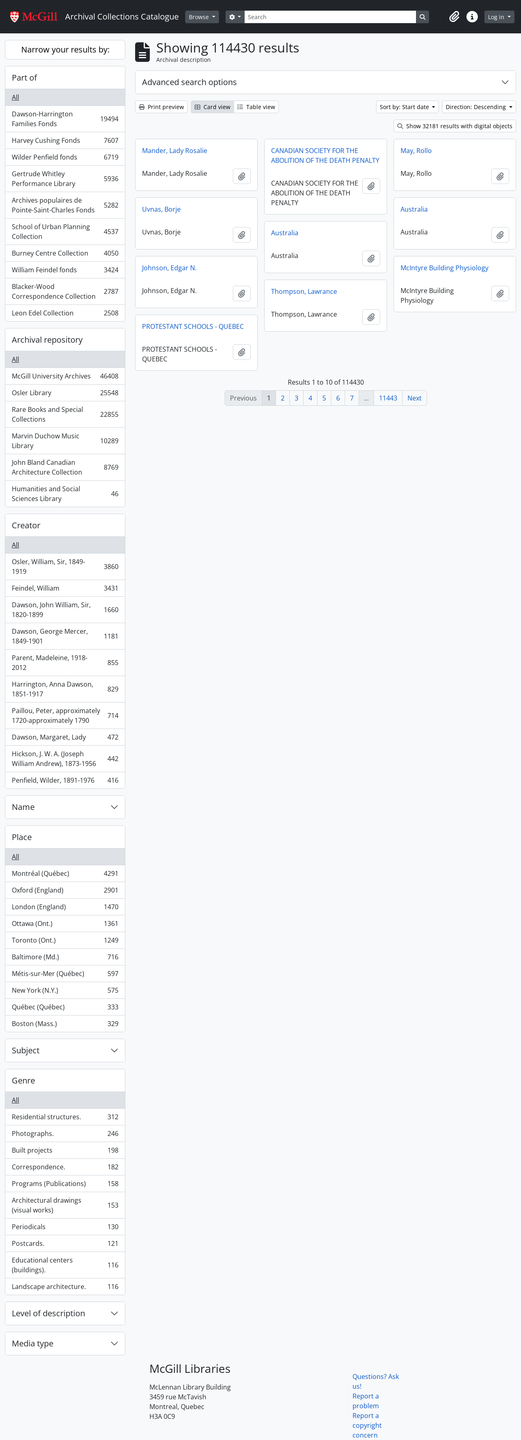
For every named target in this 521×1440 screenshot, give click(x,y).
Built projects (64, 1152)
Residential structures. (64, 1118)
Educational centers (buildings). (64, 1265)
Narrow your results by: (65, 49)
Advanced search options (189, 82)
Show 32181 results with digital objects (454, 126)
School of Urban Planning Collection (64, 231)
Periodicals (64, 1228)
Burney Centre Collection (64, 255)
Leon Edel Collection (64, 314)
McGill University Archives (64, 378)
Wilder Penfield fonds (64, 159)
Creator (26, 525)
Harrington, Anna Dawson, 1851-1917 (64, 689)
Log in (497, 17)
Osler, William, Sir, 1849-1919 (64, 566)
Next (414, 398)
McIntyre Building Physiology (444, 267)
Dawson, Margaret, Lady (64, 739)
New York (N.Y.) (64, 992)
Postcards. (64, 1245)
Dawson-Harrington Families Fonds (64, 118)
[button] (454, 17)
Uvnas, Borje (161, 209)
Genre (23, 1080)
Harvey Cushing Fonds (64, 142)
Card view (212, 107)
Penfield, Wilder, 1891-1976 (64, 781)
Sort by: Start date (405, 107)
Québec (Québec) (64, 1008)
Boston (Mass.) (64, 1025)
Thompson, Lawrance (304, 291)
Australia (414, 209)
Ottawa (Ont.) (64, 925)
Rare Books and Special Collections (64, 414)
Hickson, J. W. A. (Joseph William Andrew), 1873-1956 (64, 758)
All (15, 97)
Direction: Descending (477, 107)
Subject (25, 1050)
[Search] (330, 17)
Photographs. (64, 1135)
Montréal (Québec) (64, 875)
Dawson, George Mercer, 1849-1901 (64, 636)
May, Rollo (416, 150)
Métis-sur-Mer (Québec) (64, 975)
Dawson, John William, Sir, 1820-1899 (64, 609)
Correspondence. (64, 1168)
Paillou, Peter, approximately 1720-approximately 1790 (64, 715)
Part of (24, 77)
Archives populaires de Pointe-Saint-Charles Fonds (64, 205)
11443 (388, 398)
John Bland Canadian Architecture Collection (64, 467)
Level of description (48, 1313)
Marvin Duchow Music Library (64, 440)
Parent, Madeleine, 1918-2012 (64, 662)
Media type (32, 1343)
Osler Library (64, 394)
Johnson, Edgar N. (169, 267)
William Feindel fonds (64, 271)
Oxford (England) (64, 892)
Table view (256, 107)
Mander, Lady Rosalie (174, 150)
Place (22, 837)
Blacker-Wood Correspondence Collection (64, 291)
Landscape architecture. (64, 1288)
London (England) (64, 908)
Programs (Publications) (64, 1185)
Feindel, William (64, 590)
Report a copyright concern (367, 1425)
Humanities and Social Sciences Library (64, 493)
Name (23, 806)
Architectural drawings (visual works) (64, 1205)
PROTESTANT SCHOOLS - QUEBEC (193, 326)
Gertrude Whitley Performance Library (64, 178)
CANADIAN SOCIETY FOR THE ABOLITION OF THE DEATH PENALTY (325, 155)
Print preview (161, 107)
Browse (199, 17)
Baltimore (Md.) (64, 958)
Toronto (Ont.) (64, 942)
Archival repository (47, 339)
